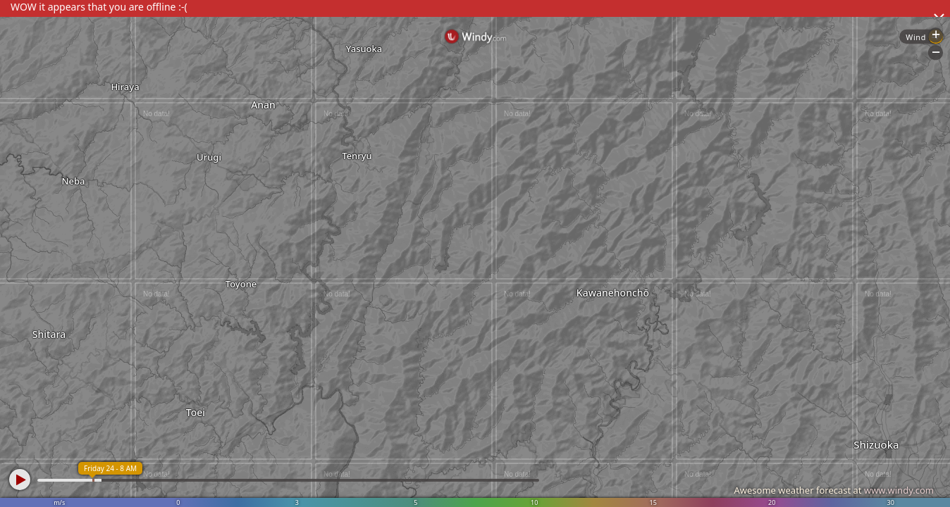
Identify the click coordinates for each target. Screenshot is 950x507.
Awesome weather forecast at (834, 490)
